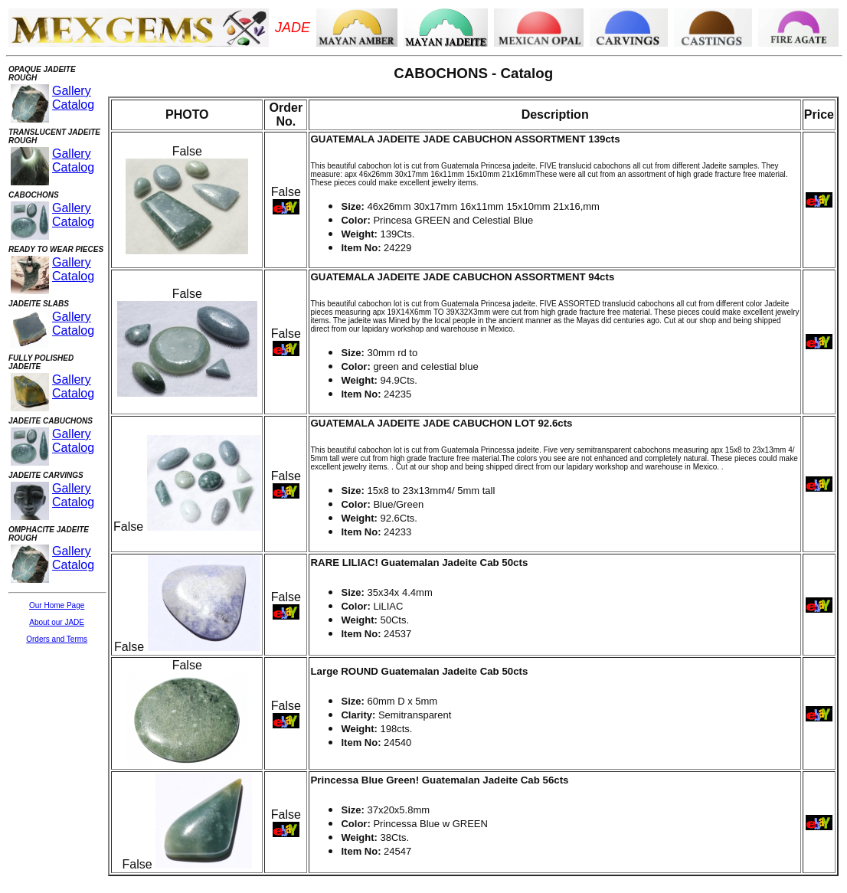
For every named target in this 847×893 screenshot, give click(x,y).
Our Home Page (56, 605)
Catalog (73, 104)
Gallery (71, 90)
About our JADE (56, 622)
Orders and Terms (56, 639)
